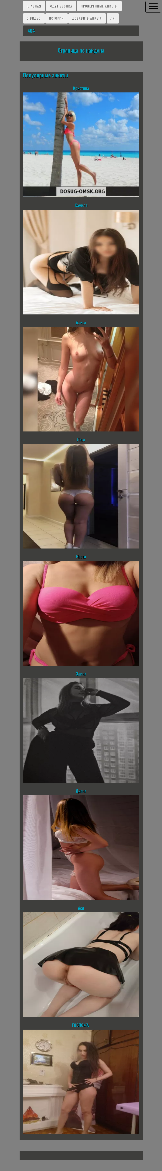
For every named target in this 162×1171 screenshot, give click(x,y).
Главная (34, 6)
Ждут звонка (61, 6)
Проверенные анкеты (99, 6)
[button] (153, 6)
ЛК (113, 18)
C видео (34, 18)
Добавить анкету (87, 18)
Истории (56, 18)
